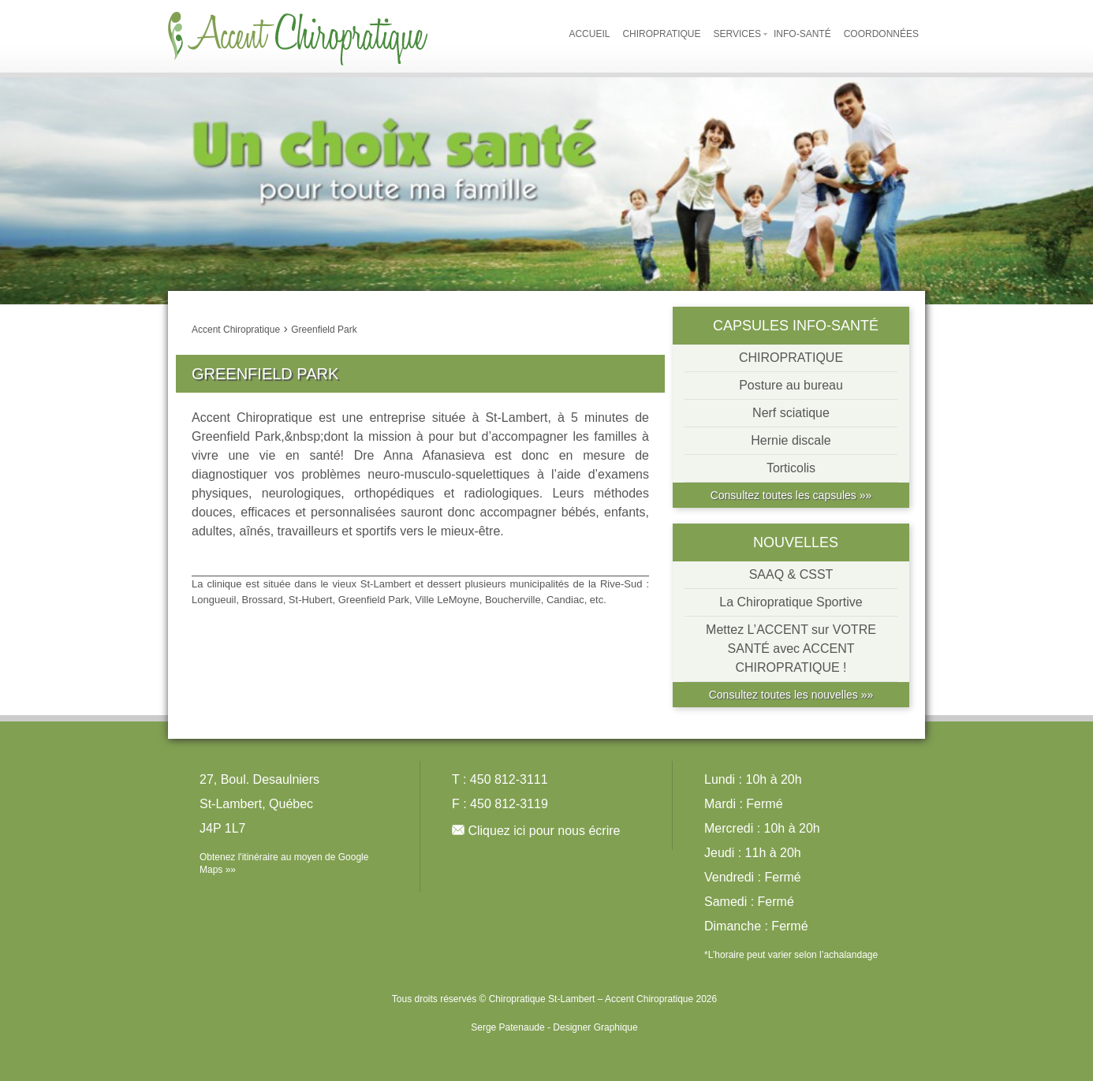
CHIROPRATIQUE (791, 357)
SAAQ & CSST (791, 574)
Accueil (589, 33)
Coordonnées (881, 33)
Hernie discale (790, 440)
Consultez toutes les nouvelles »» (791, 694)
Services (737, 33)
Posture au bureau (791, 385)
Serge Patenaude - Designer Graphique (554, 1027)
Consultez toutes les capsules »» (791, 495)
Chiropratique (661, 33)
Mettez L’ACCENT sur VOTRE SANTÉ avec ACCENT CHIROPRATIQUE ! (791, 648)
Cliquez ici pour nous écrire (544, 830)
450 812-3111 (509, 779)
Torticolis (791, 468)
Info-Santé (802, 33)
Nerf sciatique (791, 412)
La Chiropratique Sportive (790, 602)
